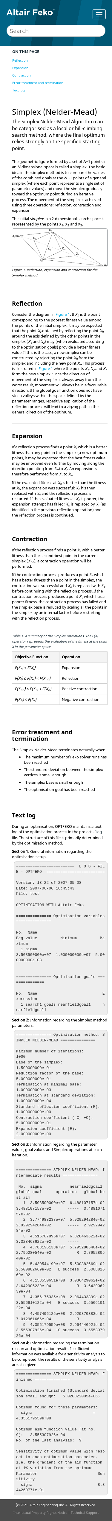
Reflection (20, 60)
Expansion (20, 68)
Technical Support (85, 1512)
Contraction (21, 75)
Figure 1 (63, 314)
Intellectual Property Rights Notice (40, 1512)
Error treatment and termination (37, 82)
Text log (18, 90)
